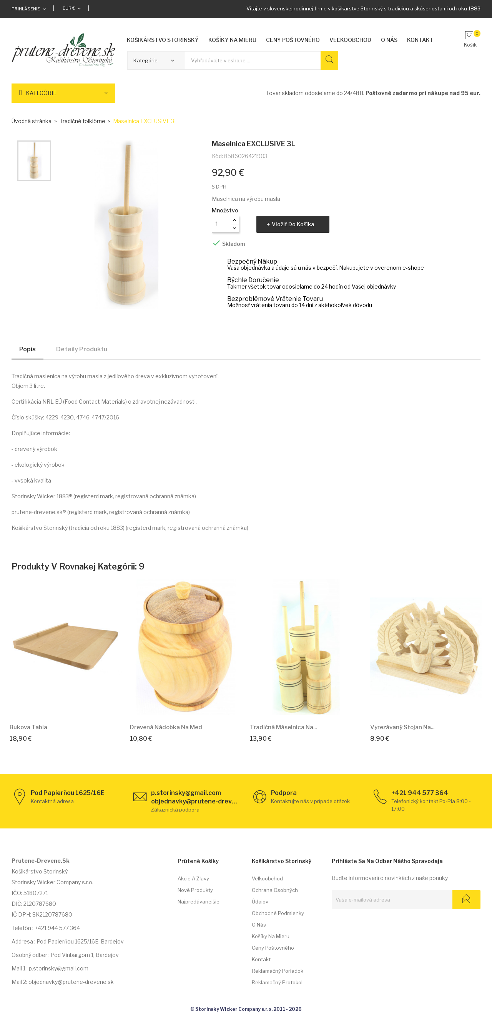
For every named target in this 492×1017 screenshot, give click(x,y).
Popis (27, 349)
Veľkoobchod (267, 878)
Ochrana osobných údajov (275, 896)
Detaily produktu (81, 349)
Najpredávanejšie (198, 901)
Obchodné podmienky (278, 913)
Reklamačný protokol (277, 982)
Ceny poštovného (273, 948)
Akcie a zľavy (193, 878)
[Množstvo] (221, 224)
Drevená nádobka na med (166, 727)
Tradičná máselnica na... (283, 727)
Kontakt (261, 959)
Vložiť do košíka (293, 224)
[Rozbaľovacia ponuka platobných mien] (72, 8)
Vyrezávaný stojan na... (402, 727)
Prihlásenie (26, 9)
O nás (259, 925)
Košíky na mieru (270, 936)
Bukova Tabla (28, 727)
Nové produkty (195, 890)
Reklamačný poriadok (277, 971)
